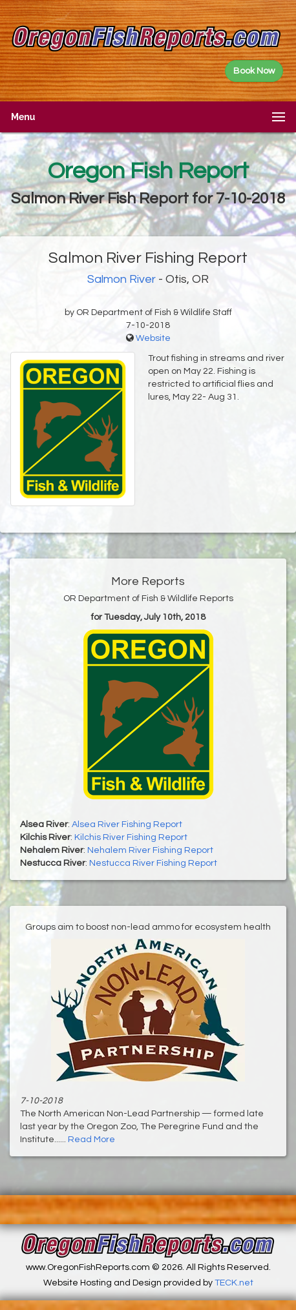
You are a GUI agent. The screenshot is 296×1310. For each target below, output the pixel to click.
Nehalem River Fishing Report (150, 850)
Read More (91, 1139)
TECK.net (234, 1282)
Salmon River (121, 279)
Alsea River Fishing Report (127, 824)
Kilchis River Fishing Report (130, 837)
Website (153, 338)
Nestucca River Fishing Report (153, 863)
